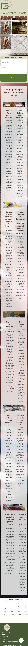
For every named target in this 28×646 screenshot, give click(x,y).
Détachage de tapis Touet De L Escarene (19, 610)
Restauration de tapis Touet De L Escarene (12, 610)
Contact (5, 639)
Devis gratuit (6, 636)
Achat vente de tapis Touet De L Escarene (5, 611)
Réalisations (6, 637)
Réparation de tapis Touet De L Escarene (26, 610)
